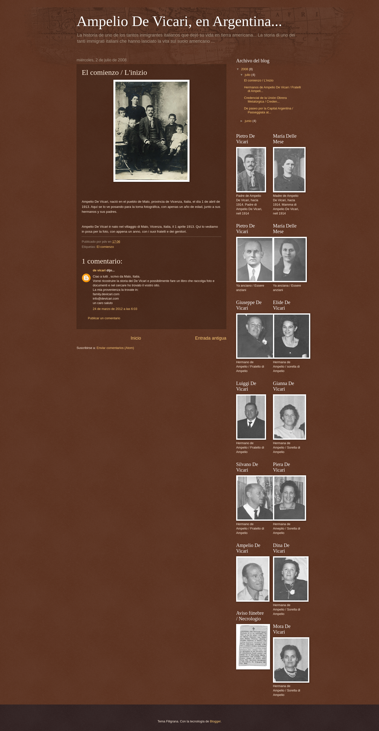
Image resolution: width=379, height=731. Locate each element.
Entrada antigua (210, 338)
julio (248, 75)
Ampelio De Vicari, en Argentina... (179, 21)
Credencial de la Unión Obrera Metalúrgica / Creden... (265, 99)
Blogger (215, 721)
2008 (245, 69)
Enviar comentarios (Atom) (115, 348)
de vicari (99, 270)
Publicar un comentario (104, 318)
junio (248, 121)
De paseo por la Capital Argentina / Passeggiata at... (268, 110)
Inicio (136, 338)
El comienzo (105, 247)
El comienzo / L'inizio (258, 80)
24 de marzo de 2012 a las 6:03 (115, 309)
